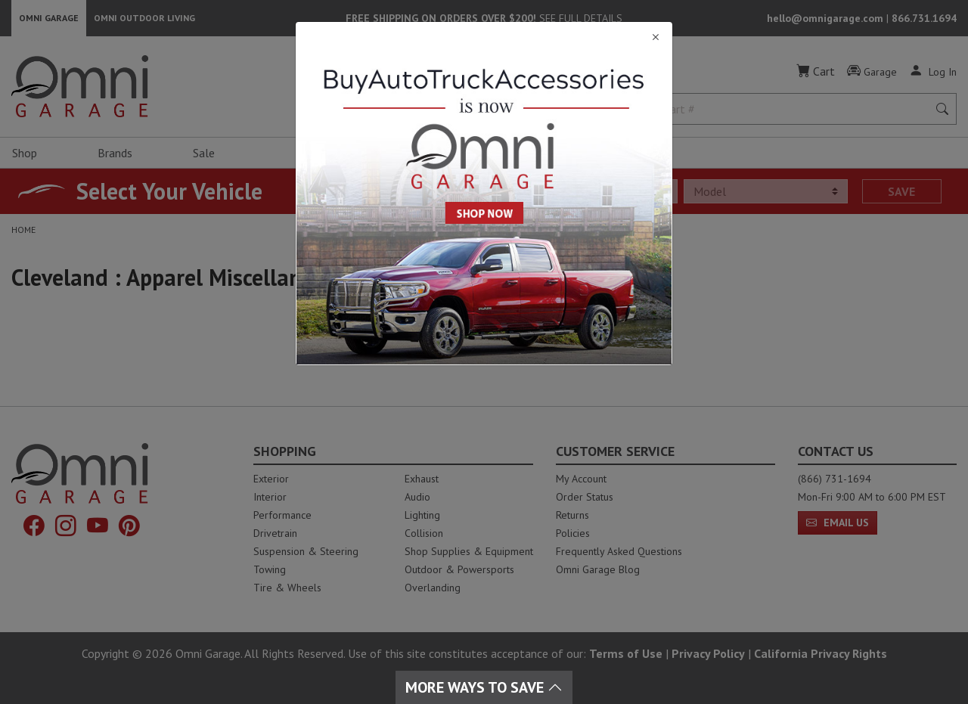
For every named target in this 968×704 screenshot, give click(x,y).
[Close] (484, 37)
